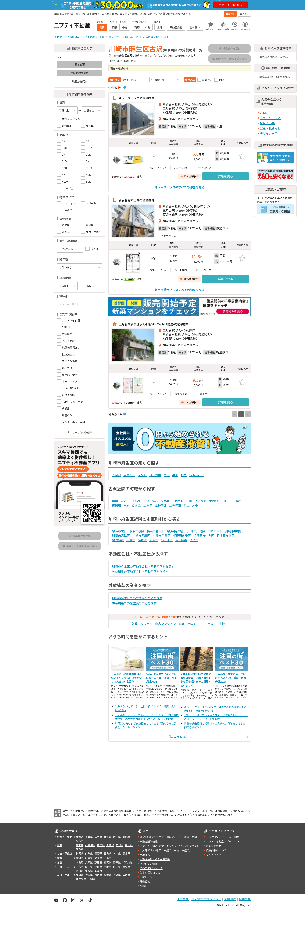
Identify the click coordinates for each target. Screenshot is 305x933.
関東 (59, 845)
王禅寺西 (161, 505)
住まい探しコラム (150, 872)
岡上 (187, 505)
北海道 (79, 837)
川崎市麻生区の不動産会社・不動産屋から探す (143, 566)
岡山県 (89, 866)
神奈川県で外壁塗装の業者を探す (134, 603)
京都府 (98, 862)
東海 (59, 858)
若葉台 (142, 475)
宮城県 (107, 837)
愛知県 (79, 858)
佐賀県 (89, 875)
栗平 (175, 475)
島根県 (107, 866)
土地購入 (145, 854)
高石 (155, 501)
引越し (143, 885)
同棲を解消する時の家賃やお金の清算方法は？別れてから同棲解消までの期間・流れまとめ (195, 679)
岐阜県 (89, 858)
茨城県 (119, 845)
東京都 (79, 845)
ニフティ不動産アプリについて (223, 841)
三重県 (107, 858)
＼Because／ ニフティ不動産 (222, 837)
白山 (189, 501)
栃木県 (129, 845)
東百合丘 (215, 501)
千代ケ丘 (178, 501)
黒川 (167, 475)
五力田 (125, 501)
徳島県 (126, 866)
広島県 (79, 866)
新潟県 (79, 853)
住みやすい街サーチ (151, 868)
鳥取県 (98, 866)
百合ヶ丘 (129, 475)
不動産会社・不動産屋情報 (155, 859)
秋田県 (117, 837)
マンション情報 (149, 863)
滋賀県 (107, 862)
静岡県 (98, 858)
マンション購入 (149, 845)
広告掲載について (216, 850)
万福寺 (236, 501)
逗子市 (194, 540)
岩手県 (98, 837)
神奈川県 (90, 845)
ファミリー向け (270, 118)
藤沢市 (153, 540)
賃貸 (142, 837)
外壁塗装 (145, 881)
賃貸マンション (155, 837)
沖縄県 (91, 879)
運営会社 (183, 899)
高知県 (98, 870)
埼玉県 (101, 845)
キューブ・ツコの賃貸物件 (136, 98)
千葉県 (110, 845)
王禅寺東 (175, 505)
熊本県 (107, 875)
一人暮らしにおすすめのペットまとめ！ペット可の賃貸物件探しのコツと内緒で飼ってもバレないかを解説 (147, 717)
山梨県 (89, 853)
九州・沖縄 (63, 875)
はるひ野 (155, 475)
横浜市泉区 (136, 531)
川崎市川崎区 (196, 531)
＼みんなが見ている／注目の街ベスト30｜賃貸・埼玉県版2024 (161, 677)
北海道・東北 (64, 837)
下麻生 (136, 501)
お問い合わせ (213, 845)
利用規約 (230, 899)
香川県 (79, 870)
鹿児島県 (81, 879)
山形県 (126, 837)
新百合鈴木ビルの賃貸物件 (136, 200)
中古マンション (165, 624)
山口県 (117, 866)
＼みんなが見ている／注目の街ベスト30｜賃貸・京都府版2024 (230, 677)
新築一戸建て (187, 624)
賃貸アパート (174, 837)
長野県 (98, 853)
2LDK (263, 112)
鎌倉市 (142, 540)
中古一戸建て (207, 624)
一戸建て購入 (147, 850)
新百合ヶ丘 (196, 475)
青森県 (89, 837)
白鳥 (146, 501)
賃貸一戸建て (191, 837)
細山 (226, 501)
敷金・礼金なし (270, 128)
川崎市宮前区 (162, 535)
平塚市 (130, 540)
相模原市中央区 (203, 535)
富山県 (107, 853)
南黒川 (116, 505)
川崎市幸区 (215, 531)
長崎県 (98, 875)
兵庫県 (89, 862)
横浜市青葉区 (156, 531)
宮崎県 (126, 875)
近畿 (59, 862)
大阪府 (79, 862)
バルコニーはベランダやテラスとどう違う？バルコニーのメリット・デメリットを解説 (216, 717)
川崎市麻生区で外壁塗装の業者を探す (137, 598)
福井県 (126, 853)
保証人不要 (267, 123)
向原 (126, 505)
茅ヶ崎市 (181, 540)
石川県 (117, 853)
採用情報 (245, 899)
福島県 (79, 840)
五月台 (116, 475)
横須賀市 (118, 540)
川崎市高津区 (121, 535)
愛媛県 (89, 870)
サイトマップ (213, 854)
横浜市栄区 (119, 531)
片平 (195, 505)
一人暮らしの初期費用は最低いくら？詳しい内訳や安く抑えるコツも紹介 (126, 677)
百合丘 (136, 505)
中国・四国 (63, 866)
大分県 (117, 875)
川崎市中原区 (234, 531)
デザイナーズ (268, 133)
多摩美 (164, 501)
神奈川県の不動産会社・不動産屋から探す (140, 571)
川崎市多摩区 (141, 535)
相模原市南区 (225, 535)
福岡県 (79, 875)
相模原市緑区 (182, 535)
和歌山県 (127, 862)
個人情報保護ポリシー (206, 899)
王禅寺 (147, 505)
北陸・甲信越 (64, 853)
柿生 (184, 475)
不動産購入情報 (149, 841)
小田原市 (167, 540)
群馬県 (79, 849)
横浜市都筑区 (176, 531)
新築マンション (142, 624)
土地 (222, 624)
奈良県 (117, 862)
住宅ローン (146, 877)
